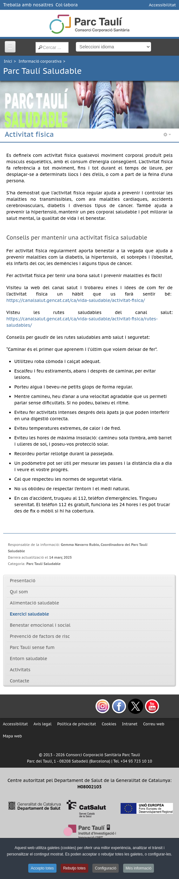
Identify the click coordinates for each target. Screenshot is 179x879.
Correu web (153, 724)
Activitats (20, 670)
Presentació (23, 580)
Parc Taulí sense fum (32, 647)
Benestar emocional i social (40, 625)
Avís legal (43, 724)
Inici (8, 61)
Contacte (19, 681)
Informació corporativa (40, 61)
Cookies (109, 724)
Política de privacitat (76, 724)
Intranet (129, 724)
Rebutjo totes (74, 868)
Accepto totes (42, 868)
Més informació (138, 868)
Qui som (19, 592)
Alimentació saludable (34, 603)
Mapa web (12, 736)
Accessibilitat (162, 5)
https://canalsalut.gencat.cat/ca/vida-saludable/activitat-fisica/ (75, 300)
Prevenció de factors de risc (40, 636)
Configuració (105, 868)
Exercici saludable (29, 614)
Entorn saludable (28, 658)
